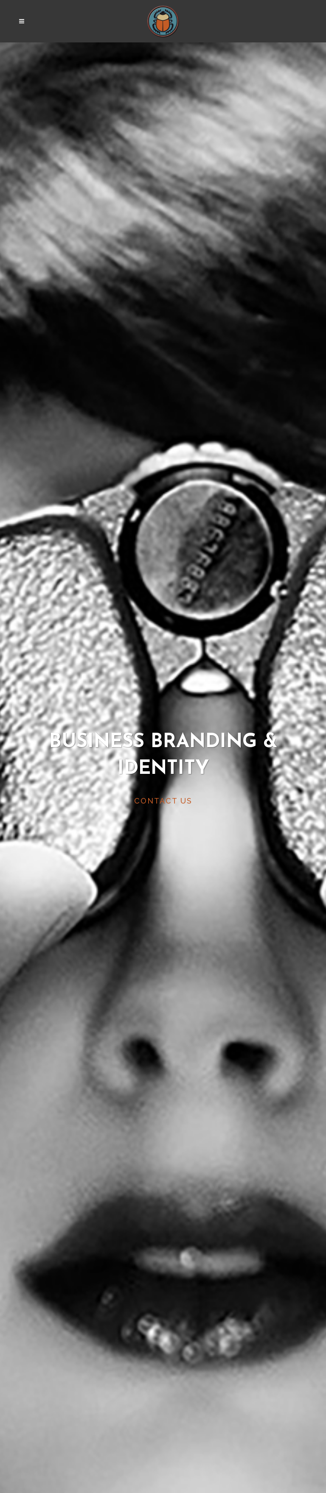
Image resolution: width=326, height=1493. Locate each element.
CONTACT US (163, 800)
